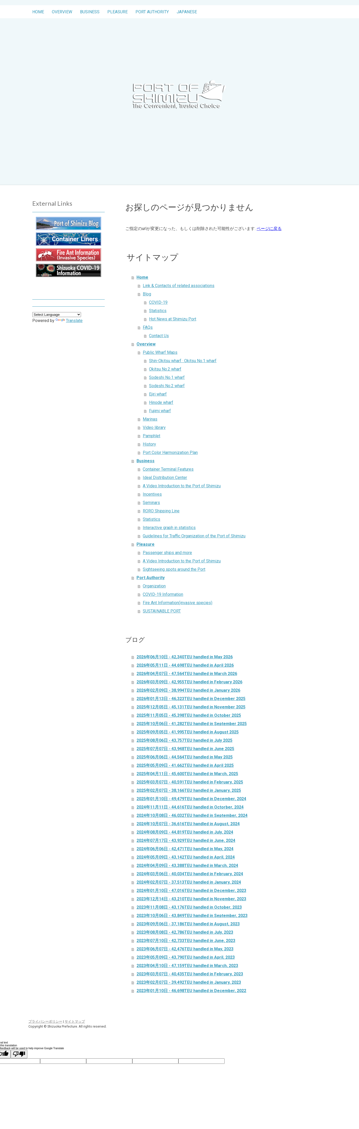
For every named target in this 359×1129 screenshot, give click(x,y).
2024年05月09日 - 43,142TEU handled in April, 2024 (186, 857)
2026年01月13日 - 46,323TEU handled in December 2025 (191, 698)
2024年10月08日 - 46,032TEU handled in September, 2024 (192, 815)
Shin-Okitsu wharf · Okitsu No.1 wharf (182, 360)
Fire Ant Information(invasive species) (177, 602)
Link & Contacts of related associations (178, 285)
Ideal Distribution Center (165, 477)
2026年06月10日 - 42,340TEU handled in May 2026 (185, 656)
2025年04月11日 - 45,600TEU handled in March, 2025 (187, 773)
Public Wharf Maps (160, 352)
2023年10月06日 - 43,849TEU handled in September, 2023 (192, 915)
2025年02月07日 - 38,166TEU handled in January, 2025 (189, 790)
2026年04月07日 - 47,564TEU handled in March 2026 (187, 673)
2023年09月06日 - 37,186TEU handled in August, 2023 (188, 923)
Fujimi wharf (160, 410)
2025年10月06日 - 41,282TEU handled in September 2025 (192, 723)
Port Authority (152, 11)
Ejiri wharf (158, 394)
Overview (62, 11)
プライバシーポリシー (45, 1021)
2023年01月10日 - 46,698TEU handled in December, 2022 (191, 990)
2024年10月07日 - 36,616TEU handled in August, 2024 (188, 823)
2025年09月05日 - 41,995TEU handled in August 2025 (188, 732)
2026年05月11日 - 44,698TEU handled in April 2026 (185, 665)
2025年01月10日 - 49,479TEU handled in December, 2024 (191, 798)
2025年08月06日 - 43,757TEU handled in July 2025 (184, 740)
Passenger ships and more (167, 552)
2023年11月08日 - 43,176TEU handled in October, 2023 (189, 907)
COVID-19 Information (163, 594)
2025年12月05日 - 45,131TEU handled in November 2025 (191, 707)
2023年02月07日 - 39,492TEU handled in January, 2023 (189, 982)
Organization (154, 586)
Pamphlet (151, 435)
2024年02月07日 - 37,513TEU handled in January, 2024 (189, 882)
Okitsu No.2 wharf (165, 369)
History (149, 444)
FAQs (148, 327)
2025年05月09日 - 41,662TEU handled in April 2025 (185, 765)
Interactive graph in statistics (169, 527)
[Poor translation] (19, 1054)
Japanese (187, 11)
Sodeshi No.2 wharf (167, 385)
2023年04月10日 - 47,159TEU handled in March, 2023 (187, 965)
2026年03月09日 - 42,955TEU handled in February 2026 (189, 681)
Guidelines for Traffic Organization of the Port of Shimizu (194, 535)
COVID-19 (158, 302)
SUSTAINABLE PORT (162, 611)
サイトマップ (75, 1021)
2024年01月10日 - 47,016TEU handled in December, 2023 (191, 890)
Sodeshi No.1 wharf (167, 377)
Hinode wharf (161, 402)
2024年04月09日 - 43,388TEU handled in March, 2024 (187, 865)
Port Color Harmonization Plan (170, 452)
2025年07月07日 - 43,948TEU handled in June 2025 (185, 748)
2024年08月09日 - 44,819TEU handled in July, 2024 (185, 832)
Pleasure (117, 11)
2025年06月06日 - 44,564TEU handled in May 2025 (185, 757)
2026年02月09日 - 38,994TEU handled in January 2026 (188, 690)
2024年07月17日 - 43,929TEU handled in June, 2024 (186, 840)
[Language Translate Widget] (56, 314)
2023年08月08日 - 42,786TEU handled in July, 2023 (185, 932)
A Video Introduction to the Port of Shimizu (182, 485)
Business (90, 11)
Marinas (150, 419)
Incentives (152, 494)
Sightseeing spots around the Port (174, 569)
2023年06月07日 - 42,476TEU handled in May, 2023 (185, 948)
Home (38, 11)
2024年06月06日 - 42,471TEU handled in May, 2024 (185, 848)
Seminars (151, 502)
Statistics (157, 310)
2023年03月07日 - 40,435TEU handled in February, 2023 (190, 974)
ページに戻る (269, 228)
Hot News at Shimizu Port (172, 319)
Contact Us (159, 335)
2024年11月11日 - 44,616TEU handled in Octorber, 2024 (190, 807)
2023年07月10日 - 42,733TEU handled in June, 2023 (186, 940)
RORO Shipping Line (161, 510)
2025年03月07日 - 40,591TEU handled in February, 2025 (190, 782)
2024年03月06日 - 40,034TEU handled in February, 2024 (190, 873)
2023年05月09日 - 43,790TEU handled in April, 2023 (186, 957)
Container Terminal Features (168, 469)
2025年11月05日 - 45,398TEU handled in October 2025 (189, 715)
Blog (147, 294)
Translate (69, 320)
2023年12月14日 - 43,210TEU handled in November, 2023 (191, 898)
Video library (154, 427)
